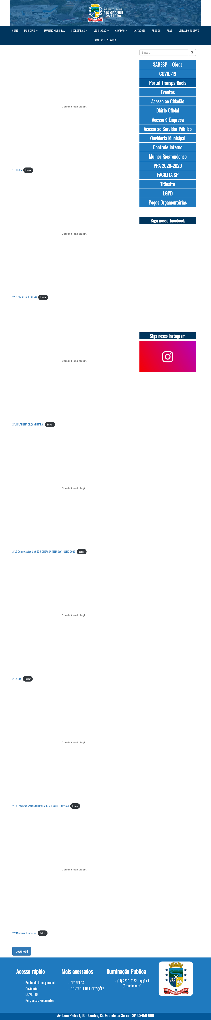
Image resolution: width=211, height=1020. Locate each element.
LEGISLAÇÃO (101, 30)
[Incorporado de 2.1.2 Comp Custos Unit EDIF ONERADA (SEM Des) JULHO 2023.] (74, 488)
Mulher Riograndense (168, 156)
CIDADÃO (121, 30)
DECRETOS (77, 982)
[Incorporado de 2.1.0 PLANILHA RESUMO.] (74, 234)
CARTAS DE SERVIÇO (105, 40)
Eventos (168, 92)
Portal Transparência (167, 82)
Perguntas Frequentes (39, 1000)
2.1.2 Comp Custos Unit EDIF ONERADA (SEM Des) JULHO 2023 (43, 551)
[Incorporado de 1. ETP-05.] (74, 107)
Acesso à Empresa (168, 119)
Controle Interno (167, 147)
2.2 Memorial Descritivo (24, 933)
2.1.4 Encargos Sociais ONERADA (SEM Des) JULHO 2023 (40, 806)
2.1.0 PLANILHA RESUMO (24, 297)
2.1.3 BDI (16, 679)
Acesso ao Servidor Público (168, 128)
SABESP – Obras (167, 64)
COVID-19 (167, 73)
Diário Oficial (167, 110)
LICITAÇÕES (139, 30)
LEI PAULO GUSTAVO (189, 30)
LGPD (168, 193)
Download (22, 951)
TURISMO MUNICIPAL (54, 30)
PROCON (156, 30)
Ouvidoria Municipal (167, 138)
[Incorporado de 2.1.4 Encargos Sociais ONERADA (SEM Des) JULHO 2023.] (74, 742)
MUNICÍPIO (31, 30)
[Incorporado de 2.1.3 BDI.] (74, 615)
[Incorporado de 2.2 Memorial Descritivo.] (74, 870)
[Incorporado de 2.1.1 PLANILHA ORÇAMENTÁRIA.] (74, 361)
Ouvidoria (31, 988)
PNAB (169, 30)
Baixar (28, 170)
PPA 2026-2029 (167, 165)
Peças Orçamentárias (167, 202)
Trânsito (167, 184)
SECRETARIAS (79, 30)
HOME (15, 30)
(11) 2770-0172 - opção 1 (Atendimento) (133, 983)
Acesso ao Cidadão (167, 101)
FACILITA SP (167, 174)
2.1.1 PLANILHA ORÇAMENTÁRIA (27, 424)
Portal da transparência (40, 982)
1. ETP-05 (17, 170)
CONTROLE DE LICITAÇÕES (87, 988)
